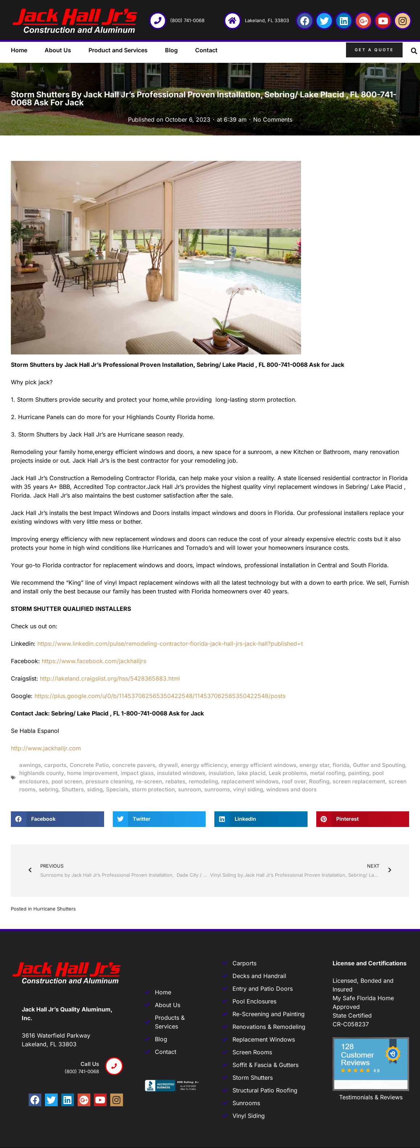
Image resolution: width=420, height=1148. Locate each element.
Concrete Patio (89, 765)
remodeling (203, 781)
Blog (171, 50)
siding (95, 789)
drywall (168, 765)
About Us (58, 50)
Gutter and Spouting (379, 765)
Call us (90, 1063)
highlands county (41, 773)
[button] (414, 51)
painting (358, 773)
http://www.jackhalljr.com (46, 748)
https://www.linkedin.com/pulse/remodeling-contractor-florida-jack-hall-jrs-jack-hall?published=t (170, 643)
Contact (206, 50)
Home (19, 50)
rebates (175, 781)
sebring (48, 789)
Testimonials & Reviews (371, 1097)
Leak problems (288, 773)
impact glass (137, 773)
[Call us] (114, 1066)
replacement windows (250, 781)
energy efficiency (204, 765)
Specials (117, 789)
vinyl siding (248, 789)
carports (55, 765)
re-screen (149, 781)
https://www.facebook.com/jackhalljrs (94, 661)
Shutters (73, 789)
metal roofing (327, 773)
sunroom (189, 789)
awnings (30, 765)
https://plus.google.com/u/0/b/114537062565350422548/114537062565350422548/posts (159, 695)
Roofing (319, 781)
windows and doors (291, 789)
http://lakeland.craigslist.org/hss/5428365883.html (110, 678)
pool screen (67, 781)
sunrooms (217, 789)
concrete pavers (133, 765)
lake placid (251, 773)
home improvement (92, 773)
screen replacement (359, 781)
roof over (294, 781)
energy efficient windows (263, 765)
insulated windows (181, 773)
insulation (221, 773)
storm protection (153, 789)
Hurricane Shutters (54, 909)
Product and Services (118, 50)
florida (341, 765)
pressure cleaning (109, 781)
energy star (314, 765)
